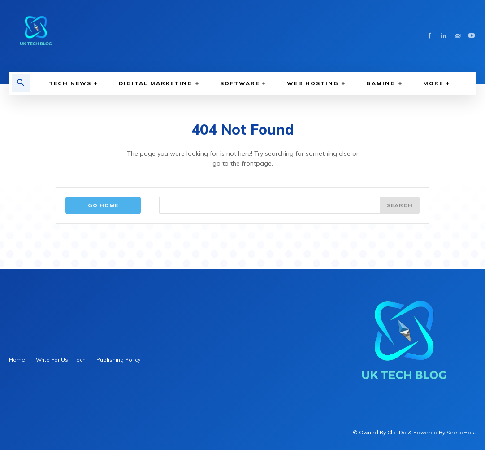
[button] (21, 83)
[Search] (400, 205)
